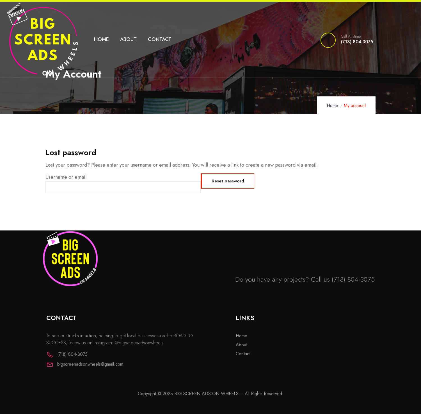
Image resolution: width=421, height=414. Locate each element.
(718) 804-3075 (353, 279)
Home (332, 105)
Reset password (229, 181)
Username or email (65, 177)
